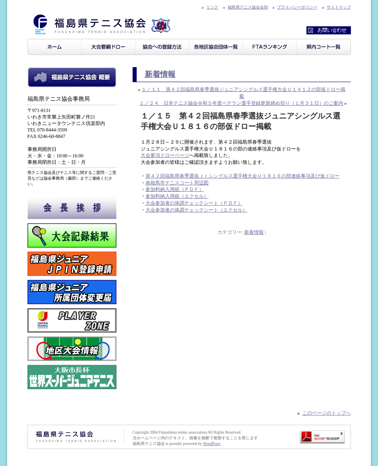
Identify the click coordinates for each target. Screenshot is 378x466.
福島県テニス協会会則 (248, 7)
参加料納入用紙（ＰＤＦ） (175, 189)
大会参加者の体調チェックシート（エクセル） (196, 210)
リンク (212, 7)
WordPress (211, 443)
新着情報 (160, 74)
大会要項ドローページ (165, 155)
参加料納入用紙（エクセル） (177, 196)
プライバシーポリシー (297, 7)
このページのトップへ (326, 413)
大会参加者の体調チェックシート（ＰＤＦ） (194, 203)
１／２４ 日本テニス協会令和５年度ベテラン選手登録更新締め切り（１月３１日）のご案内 (241, 103)
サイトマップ (339, 7)
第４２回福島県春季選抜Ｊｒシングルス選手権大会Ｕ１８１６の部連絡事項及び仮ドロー (243, 176)
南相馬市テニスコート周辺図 (177, 183)
